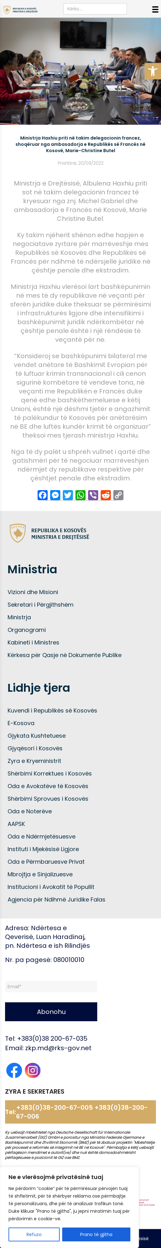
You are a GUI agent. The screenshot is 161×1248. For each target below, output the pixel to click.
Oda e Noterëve (30, 811)
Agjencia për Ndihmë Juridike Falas (56, 899)
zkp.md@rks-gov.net (58, 1048)
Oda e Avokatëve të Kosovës (48, 786)
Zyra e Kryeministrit (34, 761)
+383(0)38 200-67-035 (52, 1038)
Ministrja (19, 617)
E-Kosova (21, 723)
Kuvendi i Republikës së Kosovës (52, 710)
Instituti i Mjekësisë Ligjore (43, 849)
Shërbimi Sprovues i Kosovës (48, 799)
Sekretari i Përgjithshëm (41, 605)
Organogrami (27, 630)
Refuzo (34, 1234)
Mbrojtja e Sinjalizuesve (40, 874)
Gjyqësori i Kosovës (35, 748)
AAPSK (16, 824)
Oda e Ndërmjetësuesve (41, 836)
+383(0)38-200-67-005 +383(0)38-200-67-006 (82, 1112)
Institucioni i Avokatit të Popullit (51, 887)
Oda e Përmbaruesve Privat (46, 862)
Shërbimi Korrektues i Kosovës (50, 773)
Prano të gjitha (96, 1234)
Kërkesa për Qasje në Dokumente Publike (65, 655)
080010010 (68, 959)
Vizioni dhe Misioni (33, 592)
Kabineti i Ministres (33, 642)
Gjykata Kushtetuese (37, 736)
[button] (153, 71)
